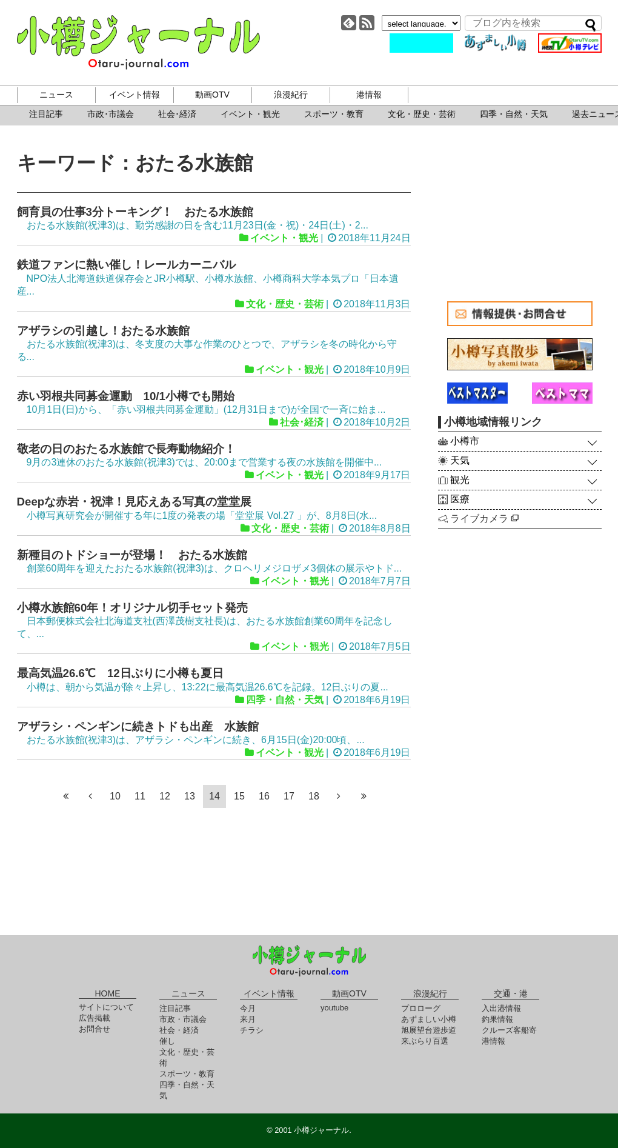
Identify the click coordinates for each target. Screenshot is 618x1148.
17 (289, 796)
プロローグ (420, 1008)
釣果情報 (497, 1019)
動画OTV (212, 94)
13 (189, 796)
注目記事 (46, 114)
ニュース (56, 94)
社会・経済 (179, 1030)
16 (264, 796)
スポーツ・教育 (334, 114)
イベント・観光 (250, 114)
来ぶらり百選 (424, 1041)
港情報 (369, 94)
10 (115, 796)
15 (239, 796)
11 (140, 796)
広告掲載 (94, 1018)
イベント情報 (134, 94)
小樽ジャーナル (138, 42)
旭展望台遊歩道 (428, 1030)
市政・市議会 (183, 1019)
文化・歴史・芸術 (422, 114)
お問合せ (94, 1028)
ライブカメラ (484, 518)
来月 (248, 1019)
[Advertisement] (520, 213)
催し (167, 1041)
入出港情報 (501, 1008)
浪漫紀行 (291, 94)
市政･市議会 (110, 114)
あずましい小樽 (428, 1019)
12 (164, 796)
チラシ (252, 1030)
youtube (334, 1007)
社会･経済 (177, 114)
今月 (248, 1008)
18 (313, 796)
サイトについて (106, 1007)
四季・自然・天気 (514, 114)
